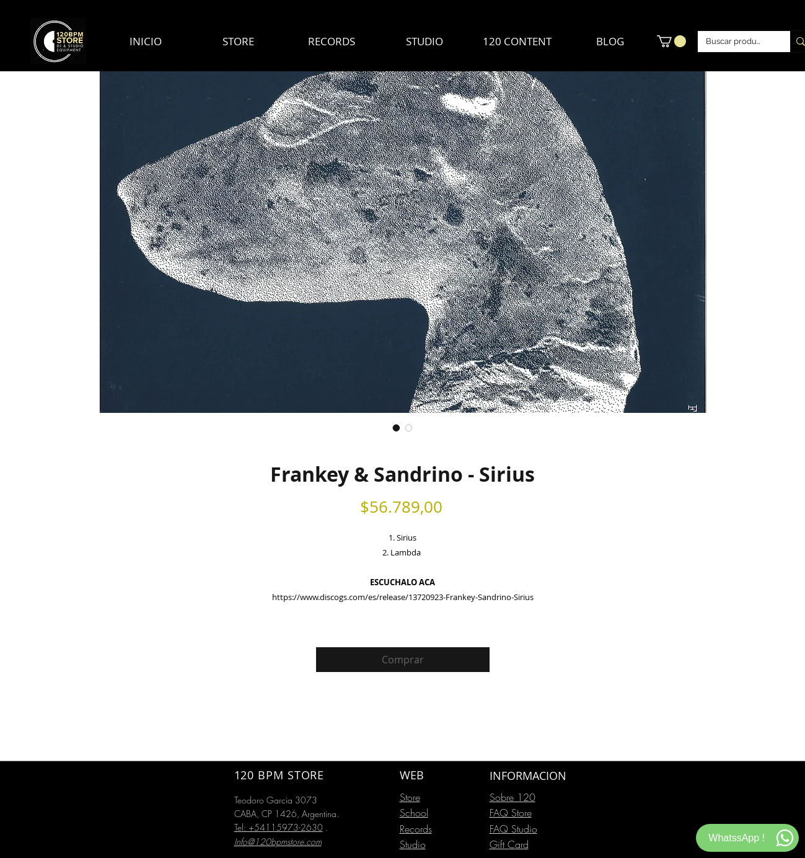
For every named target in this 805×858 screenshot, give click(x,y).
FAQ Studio (513, 829)
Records (416, 829)
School (414, 813)
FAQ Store (511, 813)
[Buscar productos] (735, 41)
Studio (413, 844)
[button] (671, 41)
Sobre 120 (512, 797)
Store (410, 797)
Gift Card (509, 844)
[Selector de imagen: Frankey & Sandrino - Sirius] (396, 428)
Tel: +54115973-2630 (278, 827)
